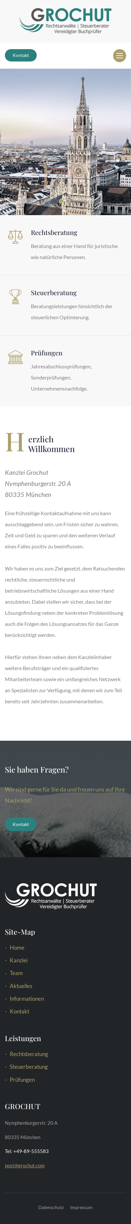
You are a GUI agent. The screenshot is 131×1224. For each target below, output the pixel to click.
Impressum (81, 1207)
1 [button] (61, 201)
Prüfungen (22, 1079)
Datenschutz (51, 1207)
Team (16, 973)
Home (17, 947)
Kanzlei (19, 960)
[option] (65, 142)
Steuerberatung (29, 1066)
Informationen (27, 998)
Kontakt (21, 55)
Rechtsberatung (29, 1054)
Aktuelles (21, 986)
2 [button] (68, 201)
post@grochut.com (25, 1165)
